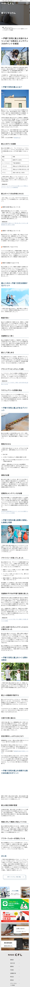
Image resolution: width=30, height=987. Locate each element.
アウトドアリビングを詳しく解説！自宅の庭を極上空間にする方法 (14, 383)
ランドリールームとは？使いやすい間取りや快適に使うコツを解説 (14, 620)
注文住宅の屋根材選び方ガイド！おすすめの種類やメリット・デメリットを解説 (14, 512)
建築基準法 (16, 137)
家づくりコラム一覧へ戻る (14, 877)
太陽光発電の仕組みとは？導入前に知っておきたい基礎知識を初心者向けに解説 (14, 223)
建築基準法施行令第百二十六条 (14, 751)
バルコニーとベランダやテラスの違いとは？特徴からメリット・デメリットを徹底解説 (14, 186)
